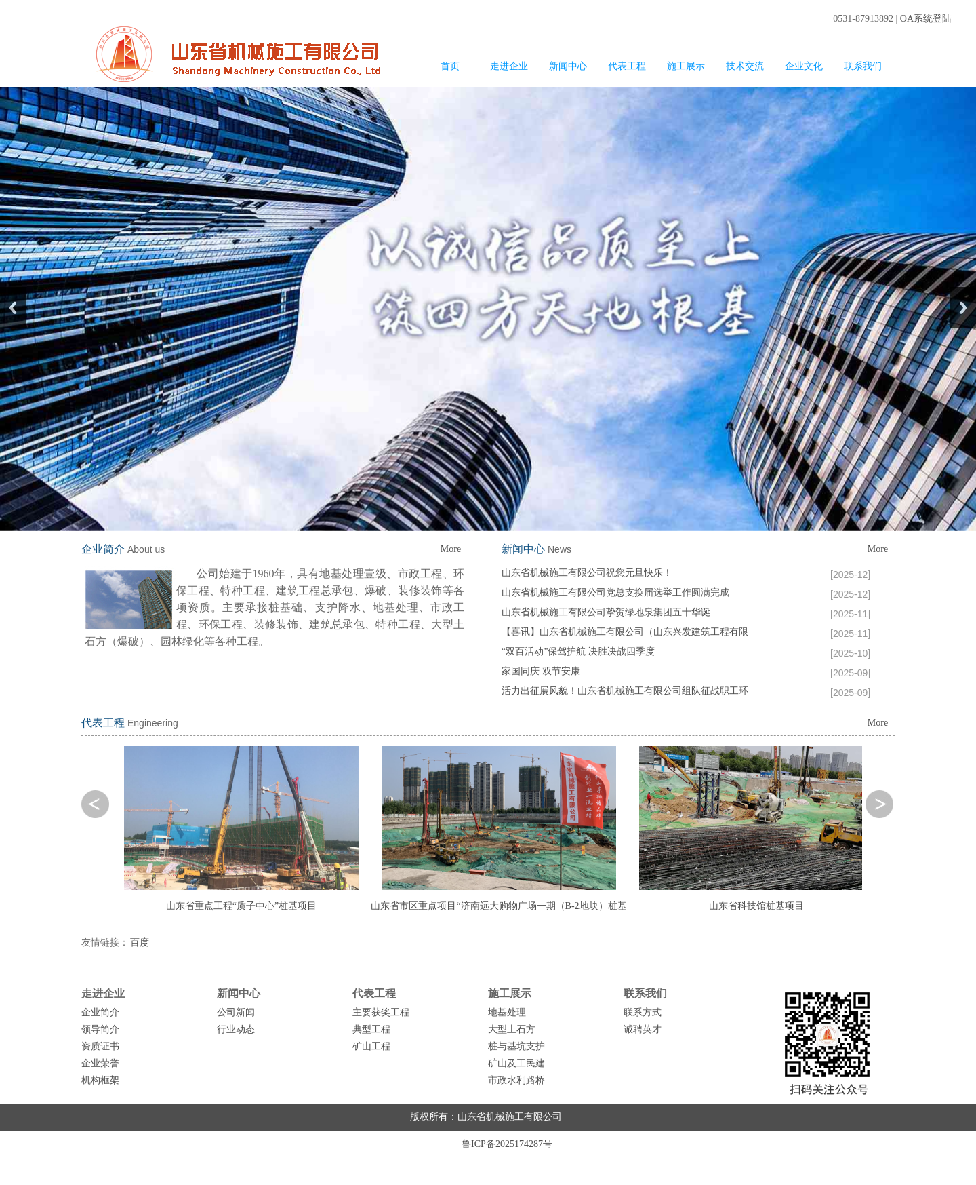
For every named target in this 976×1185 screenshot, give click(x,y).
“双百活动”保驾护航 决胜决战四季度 (578, 651)
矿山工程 (371, 1046)
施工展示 (686, 66)
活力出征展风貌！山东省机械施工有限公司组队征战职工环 (625, 691)
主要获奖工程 (380, 1012)
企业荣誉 (100, 1063)
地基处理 (507, 1012)
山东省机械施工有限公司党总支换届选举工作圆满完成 (615, 592)
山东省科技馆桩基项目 (756, 906)
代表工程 (627, 66)
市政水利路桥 (516, 1080)
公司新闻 (236, 1012)
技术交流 (745, 66)
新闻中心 (568, 66)
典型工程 (371, 1029)
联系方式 (643, 1012)
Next (963, 307)
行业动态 (236, 1029)
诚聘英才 (643, 1029)
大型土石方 (511, 1029)
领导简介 (100, 1029)
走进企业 (509, 66)
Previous (13, 307)
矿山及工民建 (516, 1063)
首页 (450, 66)
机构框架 (100, 1080)
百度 (139, 942)
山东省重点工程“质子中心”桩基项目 (241, 906)
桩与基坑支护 (516, 1046)
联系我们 (863, 66)
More (451, 549)
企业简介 (100, 1012)
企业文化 (804, 66)
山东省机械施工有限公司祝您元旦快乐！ (587, 573)
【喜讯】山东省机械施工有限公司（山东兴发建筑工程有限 (625, 632)
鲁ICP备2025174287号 (507, 1144)
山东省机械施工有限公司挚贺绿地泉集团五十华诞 (606, 612)
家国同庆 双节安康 (541, 671)
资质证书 (100, 1046)
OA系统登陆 (926, 19)
